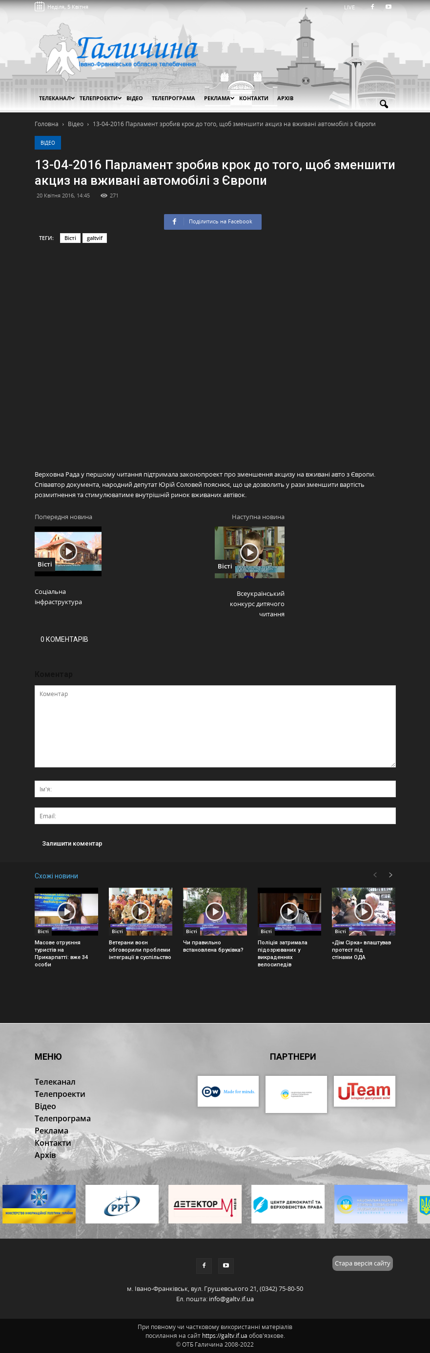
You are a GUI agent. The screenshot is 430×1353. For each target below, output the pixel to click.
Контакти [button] (253, 98)
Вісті (70, 237)
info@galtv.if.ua (231, 1298)
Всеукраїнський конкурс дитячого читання (257, 603)
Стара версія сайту (362, 1263)
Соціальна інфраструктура (58, 596)
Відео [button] (134, 98)
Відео (48, 142)
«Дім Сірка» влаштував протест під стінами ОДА (361, 949)
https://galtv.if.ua (224, 1335)
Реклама (219, 98)
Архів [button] (285, 98)
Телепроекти (101, 98)
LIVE (352, 7)
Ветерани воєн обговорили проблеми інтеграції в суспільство (140, 949)
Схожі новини (56, 876)
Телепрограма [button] (173, 98)
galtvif (94, 237)
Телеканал (57, 98)
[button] (384, 104)
